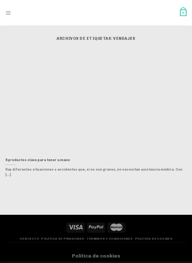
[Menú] (8, 13)
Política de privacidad (62, 238)
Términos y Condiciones (110, 238)
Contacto (29, 238)
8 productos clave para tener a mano (37, 160)
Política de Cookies (154, 238)
